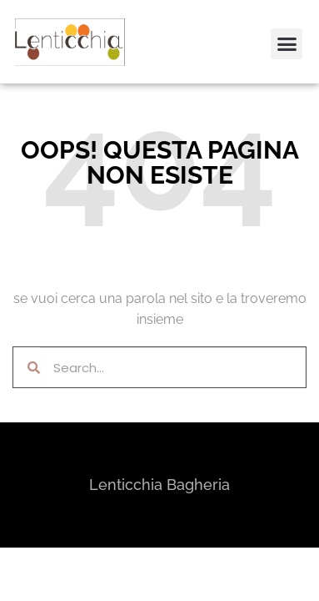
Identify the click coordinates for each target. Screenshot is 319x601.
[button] (35, 53)
